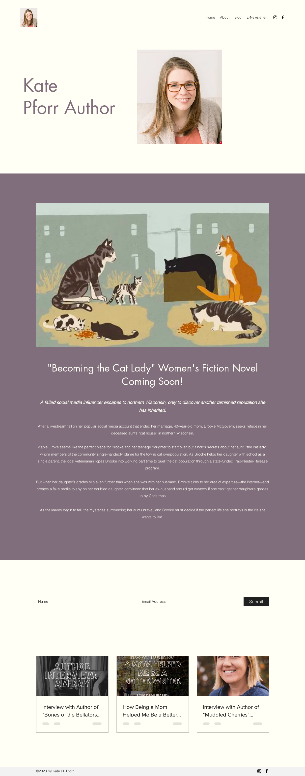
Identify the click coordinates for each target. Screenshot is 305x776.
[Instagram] (275, 17)
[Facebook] (282, 17)
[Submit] (256, 601)
